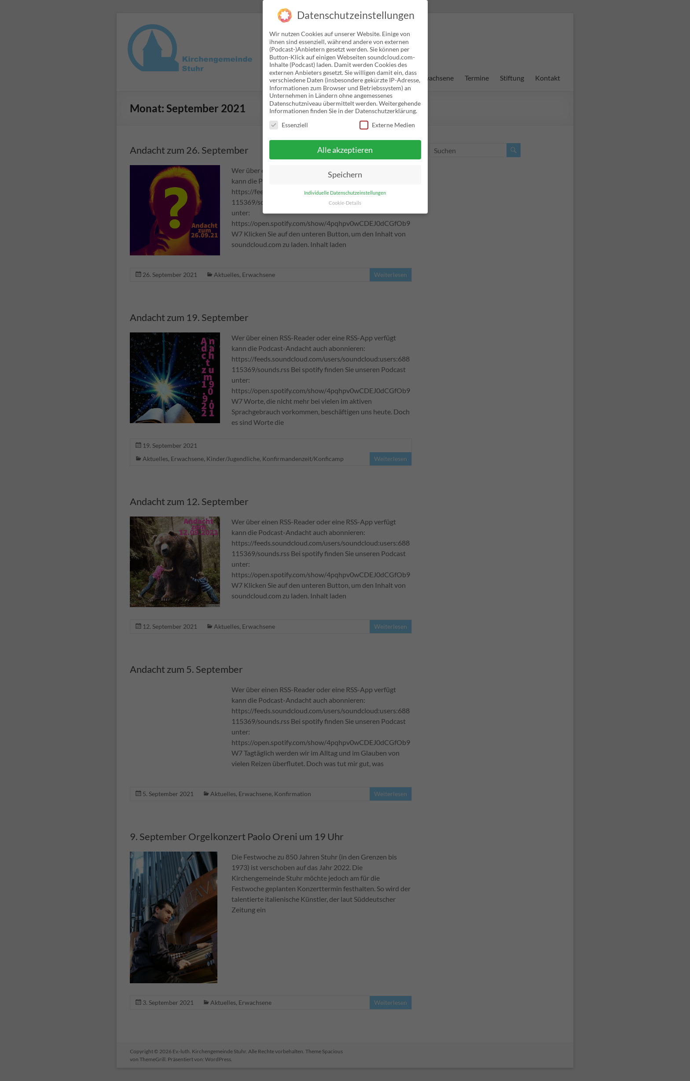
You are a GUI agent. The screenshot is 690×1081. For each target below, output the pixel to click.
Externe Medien (387, 118)
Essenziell (288, 118)
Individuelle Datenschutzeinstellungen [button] (345, 186)
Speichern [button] (345, 168)
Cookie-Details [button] (345, 196)
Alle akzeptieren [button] (345, 143)
